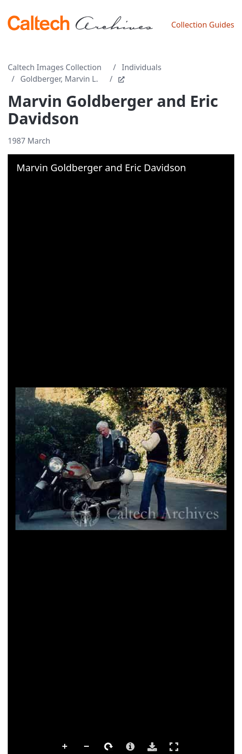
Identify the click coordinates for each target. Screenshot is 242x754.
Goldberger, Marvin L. (59, 79)
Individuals (141, 67)
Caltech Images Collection (54, 67)
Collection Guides (202, 24)
